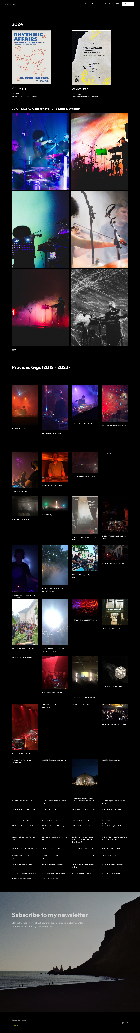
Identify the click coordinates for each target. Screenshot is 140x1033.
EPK (118, 4)
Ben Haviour (10, 3)
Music (87, 4)
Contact (102, 4)
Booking (128, 4)
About (94, 4)
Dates (111, 4)
